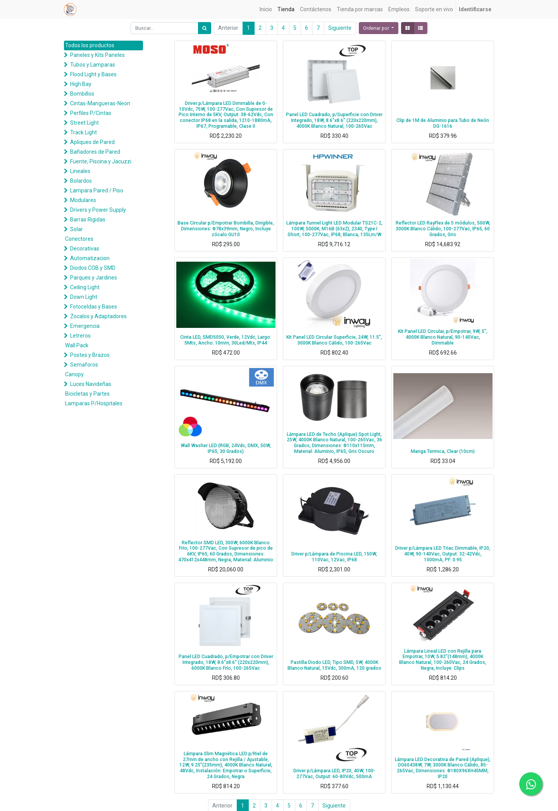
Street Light (84, 123)
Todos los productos (89, 45)
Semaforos (84, 365)
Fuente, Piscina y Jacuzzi (100, 161)
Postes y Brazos (90, 355)
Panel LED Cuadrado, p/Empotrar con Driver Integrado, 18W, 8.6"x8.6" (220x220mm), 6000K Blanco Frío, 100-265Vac (226, 662)
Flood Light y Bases (93, 74)
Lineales (80, 171)
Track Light (83, 132)
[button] (378, 28)
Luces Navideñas (90, 384)
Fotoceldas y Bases (93, 306)
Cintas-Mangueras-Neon (100, 103)
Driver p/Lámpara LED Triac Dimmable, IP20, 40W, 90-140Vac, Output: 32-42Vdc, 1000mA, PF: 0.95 (442, 553)
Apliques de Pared (92, 142)
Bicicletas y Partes (87, 394)
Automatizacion (90, 258)
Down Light (83, 297)
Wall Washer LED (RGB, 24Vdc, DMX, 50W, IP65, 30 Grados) (226, 448)
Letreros (80, 336)
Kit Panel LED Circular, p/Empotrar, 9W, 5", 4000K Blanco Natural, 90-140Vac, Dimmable (442, 337)
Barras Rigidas (87, 219)
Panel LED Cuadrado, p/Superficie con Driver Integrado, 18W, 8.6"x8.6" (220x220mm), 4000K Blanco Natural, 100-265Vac (334, 120)
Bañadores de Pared (95, 152)
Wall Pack (76, 345)
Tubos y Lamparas (92, 65)
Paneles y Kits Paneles (97, 55)
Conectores (79, 239)
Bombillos (82, 94)
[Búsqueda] (204, 28)
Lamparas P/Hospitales (93, 403)
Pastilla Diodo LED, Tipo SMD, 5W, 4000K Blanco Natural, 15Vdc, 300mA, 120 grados (334, 665)
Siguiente (339, 28)
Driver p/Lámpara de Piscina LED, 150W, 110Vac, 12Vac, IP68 (334, 556)
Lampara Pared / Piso (96, 190)
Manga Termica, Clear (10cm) (443, 451)
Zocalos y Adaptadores (98, 316)
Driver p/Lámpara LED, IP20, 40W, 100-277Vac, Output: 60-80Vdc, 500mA (334, 773)
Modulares (83, 200)
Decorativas (84, 248)
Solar (76, 229)
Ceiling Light (85, 287)
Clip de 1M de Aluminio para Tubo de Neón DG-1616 (442, 123)
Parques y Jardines (93, 277)
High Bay (80, 84)
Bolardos (81, 181)
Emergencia (85, 326)
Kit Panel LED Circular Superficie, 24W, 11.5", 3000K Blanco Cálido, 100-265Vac (334, 340)
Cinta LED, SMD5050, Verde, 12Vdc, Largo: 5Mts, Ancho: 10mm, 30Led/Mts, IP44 (225, 340)
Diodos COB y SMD (92, 268)
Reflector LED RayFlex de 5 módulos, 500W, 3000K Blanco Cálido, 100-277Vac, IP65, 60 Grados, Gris (443, 228)
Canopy (74, 374)
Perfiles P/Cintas (90, 113)
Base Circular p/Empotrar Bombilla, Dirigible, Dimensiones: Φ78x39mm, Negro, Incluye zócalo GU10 (225, 228)
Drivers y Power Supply (98, 210)
